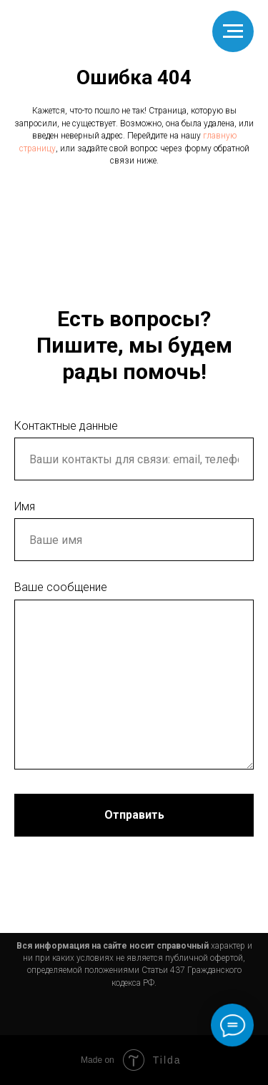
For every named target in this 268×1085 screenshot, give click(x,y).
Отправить (134, 815)
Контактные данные (66, 426)
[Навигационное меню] (233, 31)
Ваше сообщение (60, 587)
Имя (24, 506)
